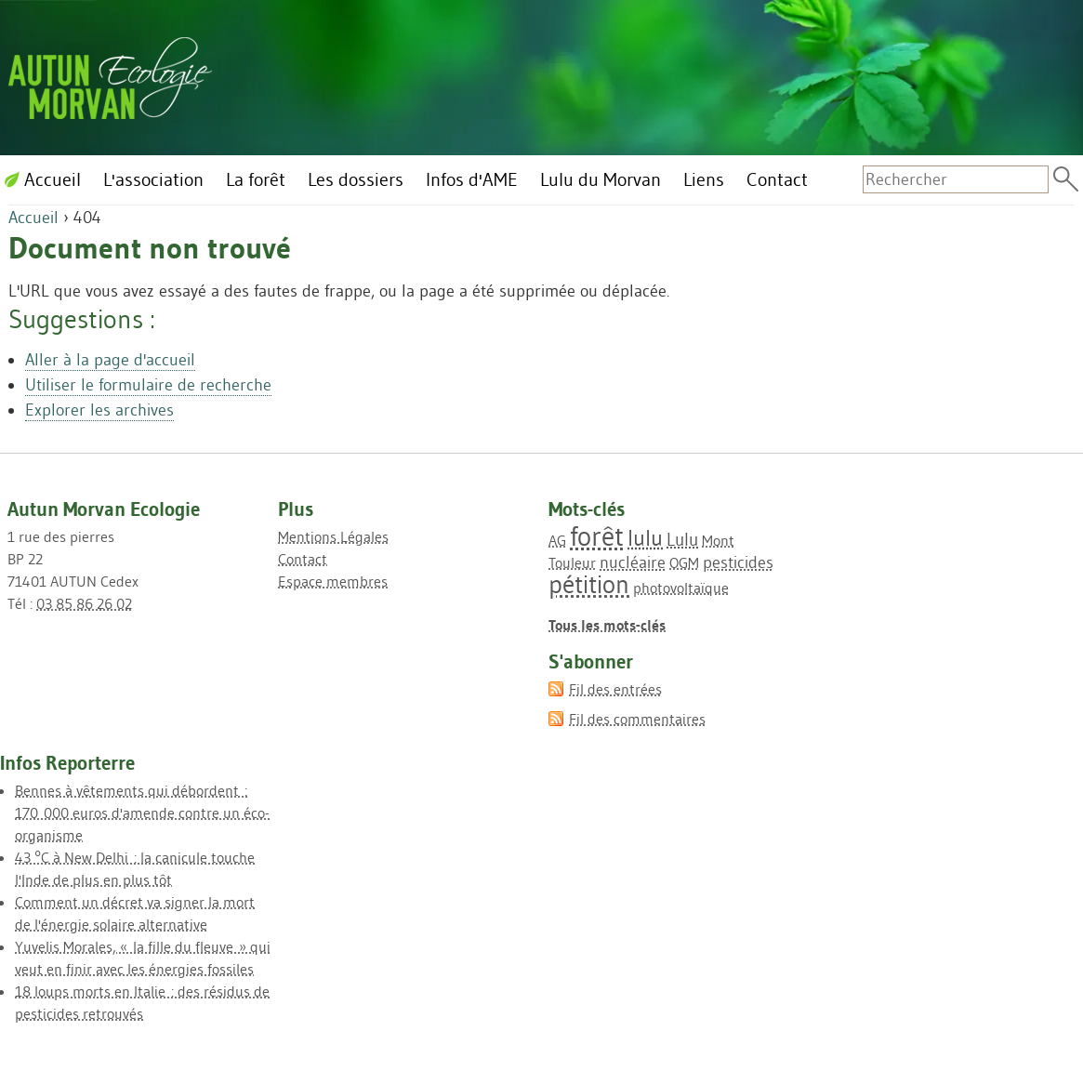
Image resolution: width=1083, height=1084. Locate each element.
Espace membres (333, 581)
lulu (645, 537)
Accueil (33, 217)
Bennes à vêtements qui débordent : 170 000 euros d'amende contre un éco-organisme (142, 812)
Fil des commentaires (637, 718)
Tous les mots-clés (607, 624)
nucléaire (633, 562)
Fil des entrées (615, 689)
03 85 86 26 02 (84, 603)
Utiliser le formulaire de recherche (148, 385)
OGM (684, 562)
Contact (302, 558)
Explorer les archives (99, 410)
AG (557, 540)
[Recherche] (956, 179)
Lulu (682, 539)
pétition (588, 584)
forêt (597, 536)
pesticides (738, 562)
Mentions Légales (333, 536)
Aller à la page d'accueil (110, 360)
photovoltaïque (681, 587)
